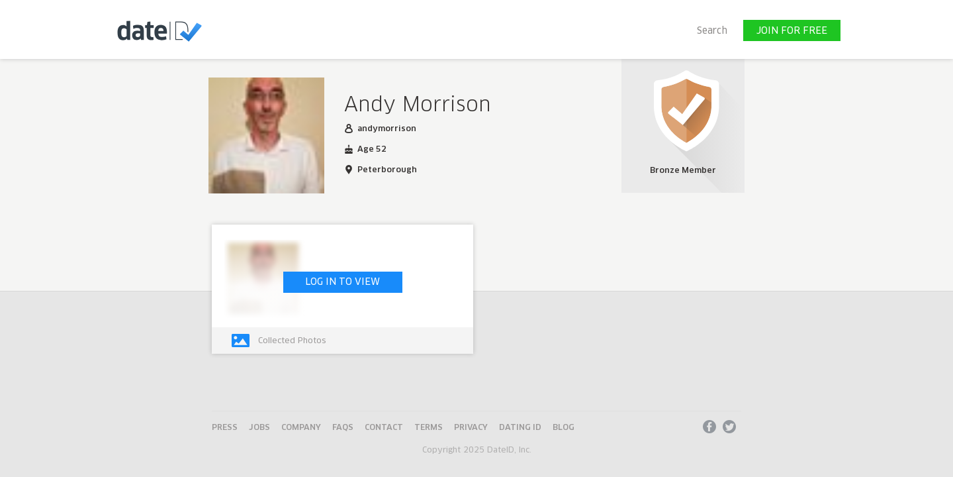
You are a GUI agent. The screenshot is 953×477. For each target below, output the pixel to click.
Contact (384, 428)
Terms (428, 428)
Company (301, 428)
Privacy (471, 428)
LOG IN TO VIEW (342, 282)
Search (712, 31)
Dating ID (520, 428)
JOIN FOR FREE (791, 31)
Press (225, 428)
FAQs (342, 428)
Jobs (259, 428)
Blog (563, 428)
